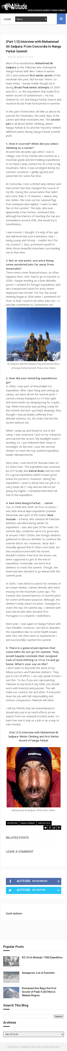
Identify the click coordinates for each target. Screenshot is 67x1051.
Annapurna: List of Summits (38, 972)
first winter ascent (41, 75)
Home (7, 18)
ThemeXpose (26, 1046)
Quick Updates (14, 912)
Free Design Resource (48, 1046)
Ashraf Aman (36, 470)
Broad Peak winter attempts (31, 87)
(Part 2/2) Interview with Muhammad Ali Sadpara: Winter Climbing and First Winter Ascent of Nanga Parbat (33, 736)
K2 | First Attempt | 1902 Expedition (42, 956)
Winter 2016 (44, 823)
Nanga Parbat (28, 823)
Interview (12, 823)
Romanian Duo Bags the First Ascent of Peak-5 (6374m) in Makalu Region (39, 991)
